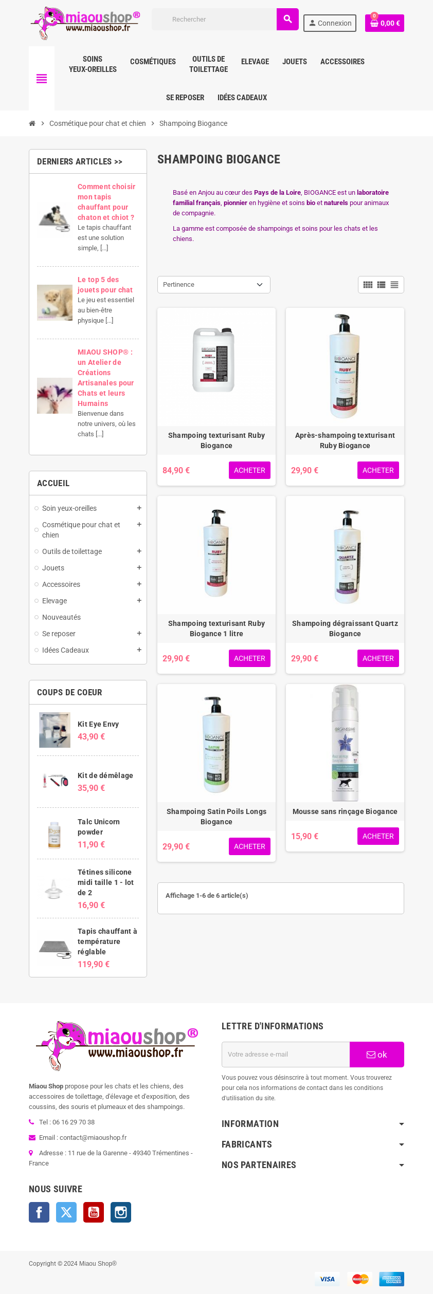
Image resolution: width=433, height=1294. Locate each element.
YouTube (93, 1212)
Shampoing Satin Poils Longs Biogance (217, 816)
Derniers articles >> (80, 161)
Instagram (121, 1212)
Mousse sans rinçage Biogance (345, 811)
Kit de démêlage (105, 775)
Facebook (39, 1212)
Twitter (66, 1212)
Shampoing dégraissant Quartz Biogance (345, 628)
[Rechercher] (225, 19)
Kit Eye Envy (98, 724)
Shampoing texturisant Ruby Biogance (216, 440)
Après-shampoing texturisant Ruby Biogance (345, 440)
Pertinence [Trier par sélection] (178, 284)
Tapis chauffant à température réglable (107, 941)
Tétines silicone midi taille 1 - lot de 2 (106, 882)
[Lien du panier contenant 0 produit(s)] (384, 23)
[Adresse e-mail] (286, 1054)
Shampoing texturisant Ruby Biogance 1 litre (216, 628)
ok (377, 1054)
